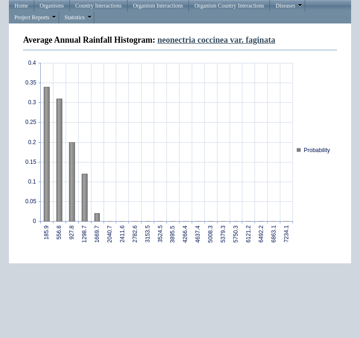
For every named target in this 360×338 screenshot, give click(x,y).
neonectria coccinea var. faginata (216, 40)
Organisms (51, 5)
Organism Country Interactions (229, 5)
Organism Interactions (158, 5)
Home (21, 5)
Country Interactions (98, 5)
